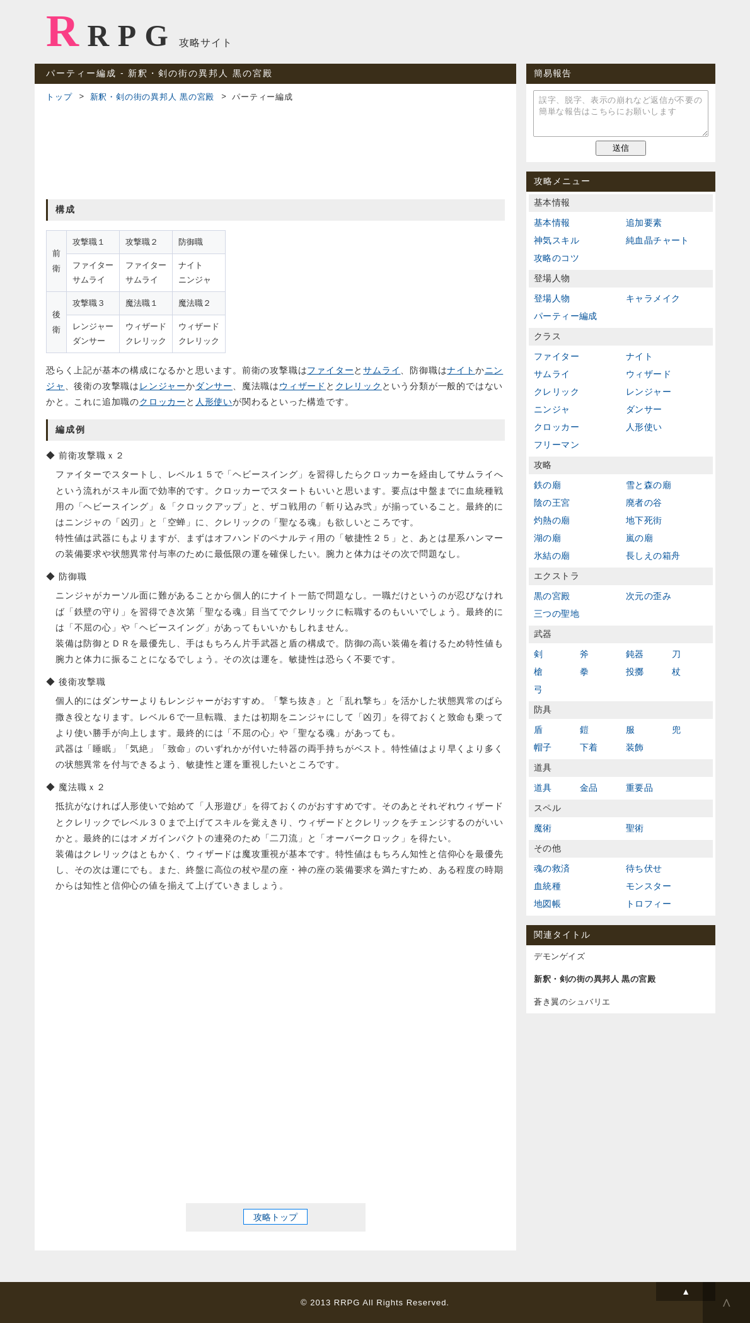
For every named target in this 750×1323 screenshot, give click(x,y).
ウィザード (302, 386)
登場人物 (552, 298)
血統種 (547, 886)
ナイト (461, 370)
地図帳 (547, 904)
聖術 (635, 828)
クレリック (358, 386)
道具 (543, 788)
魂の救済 (552, 868)
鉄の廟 (547, 485)
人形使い (214, 402)
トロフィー (648, 904)
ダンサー (214, 386)
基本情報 (552, 223)
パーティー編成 (565, 316)
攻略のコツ (556, 258)
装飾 (635, 747)
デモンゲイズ (559, 956)
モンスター (648, 886)
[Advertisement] (275, 148)
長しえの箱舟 (653, 556)
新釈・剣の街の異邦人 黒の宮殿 (152, 97)
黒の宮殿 (552, 596)
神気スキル (556, 240)
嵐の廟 (639, 538)
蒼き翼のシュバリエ (572, 1001)
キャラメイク (653, 298)
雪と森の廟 (648, 485)
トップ (59, 97)
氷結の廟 (552, 556)
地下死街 (644, 520)
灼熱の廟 (552, 520)
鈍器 (635, 654)
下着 (589, 747)
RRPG (111, 31)
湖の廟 (547, 538)
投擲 (635, 672)
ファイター (330, 370)
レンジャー (162, 386)
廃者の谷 (644, 503)
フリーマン (556, 445)
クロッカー (162, 402)
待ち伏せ (644, 868)
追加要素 (644, 223)
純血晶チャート (657, 240)
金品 (589, 788)
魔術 (543, 828)
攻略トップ (275, 1217)
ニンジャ (552, 409)
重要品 (639, 788)
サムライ (381, 370)
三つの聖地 (556, 614)
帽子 (543, 747)
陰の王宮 (552, 503)
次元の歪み (648, 596)
